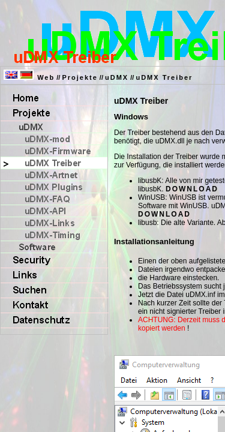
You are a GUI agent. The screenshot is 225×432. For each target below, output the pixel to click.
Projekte (79, 77)
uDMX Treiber (164, 77)
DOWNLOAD (192, 189)
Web (46, 77)
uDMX (116, 77)
